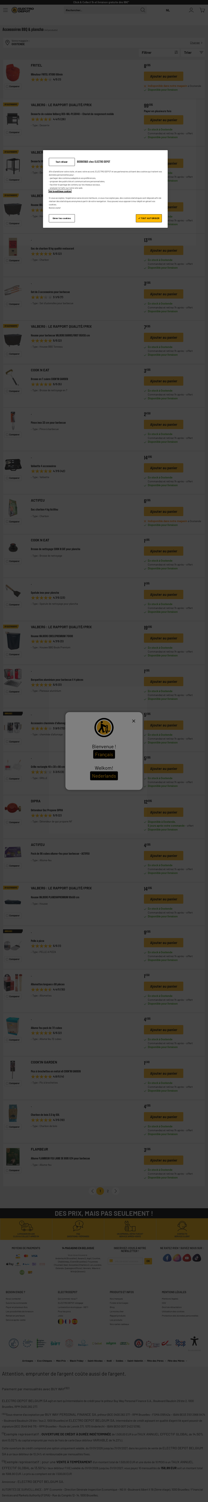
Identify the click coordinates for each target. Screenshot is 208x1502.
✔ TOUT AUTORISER (149, 218)
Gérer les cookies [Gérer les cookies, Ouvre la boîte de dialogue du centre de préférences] (62, 218)
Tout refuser (62, 162)
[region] (105, 189)
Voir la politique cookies (60, 191)
